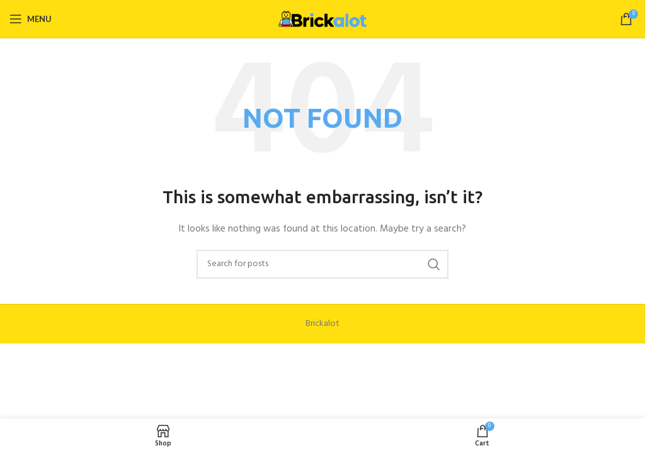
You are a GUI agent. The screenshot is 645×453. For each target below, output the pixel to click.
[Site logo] (322, 19)
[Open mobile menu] (30, 18)
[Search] (322, 264)
